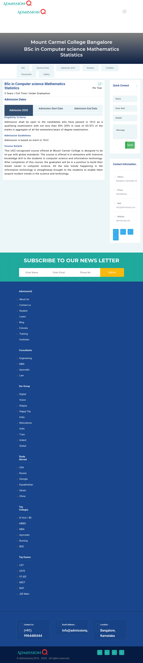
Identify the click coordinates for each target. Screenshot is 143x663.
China (22, 496)
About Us (24, 299)
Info (23, 68)
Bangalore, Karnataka (108, 633)
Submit (112, 272)
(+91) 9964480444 (33, 633)
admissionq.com (123, 221)
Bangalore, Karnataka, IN (126, 181)
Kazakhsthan (26, 484)
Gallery (46, 74)
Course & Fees (43, 68)
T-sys (22, 434)
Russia (23, 473)
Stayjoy (23, 405)
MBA (21, 364)
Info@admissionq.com (78, 630)
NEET (22, 582)
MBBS (22, 523)
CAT (21, 565)
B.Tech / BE (25, 517)
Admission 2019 (68, 68)
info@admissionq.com (125, 207)
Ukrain (22, 490)
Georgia (23, 478)
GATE (22, 570)
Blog (21, 322)
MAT (21, 588)
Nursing (23, 540)
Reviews (90, 68)
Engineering (25, 358)
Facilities (110, 68)
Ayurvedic (24, 369)
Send (130, 145)
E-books (23, 328)
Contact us (25, 305)
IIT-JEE (23, 576)
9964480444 (121, 194)
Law (21, 375)
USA (21, 467)
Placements (26, 74)
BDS (21, 546)
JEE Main (24, 593)
